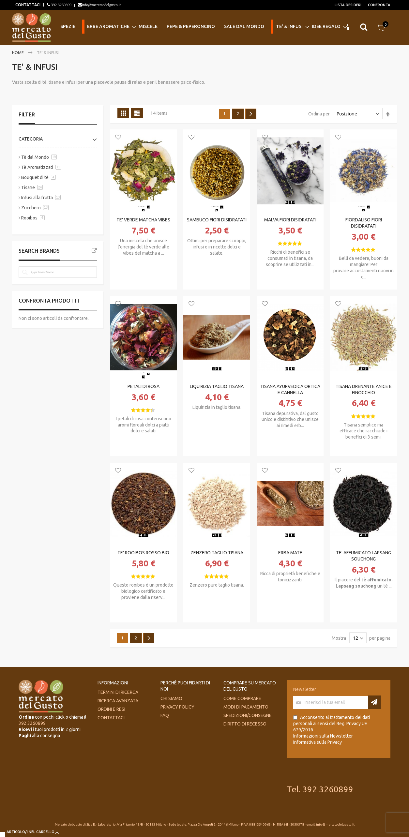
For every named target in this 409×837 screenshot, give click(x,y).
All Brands (94, 250)
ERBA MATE (290, 552)
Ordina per (319, 113)
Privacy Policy (177, 707)
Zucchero (31, 207)
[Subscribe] (374, 702)
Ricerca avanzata (118, 700)
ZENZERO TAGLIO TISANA (216, 552)
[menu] (200, 27)
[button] (118, 137)
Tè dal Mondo (35, 157)
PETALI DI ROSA (143, 386)
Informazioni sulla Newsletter (323, 736)
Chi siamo (171, 698)
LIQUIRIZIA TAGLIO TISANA (217, 386)
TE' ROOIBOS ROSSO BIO (143, 552)
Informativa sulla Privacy (317, 742)
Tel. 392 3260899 (320, 789)
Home (18, 53)
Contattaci (111, 717)
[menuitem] (70, 27)
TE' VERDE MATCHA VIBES (143, 219)
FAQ (164, 715)
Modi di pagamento (245, 707)
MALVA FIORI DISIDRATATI (290, 219)
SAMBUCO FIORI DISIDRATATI (217, 219)
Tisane (28, 187)
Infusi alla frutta (37, 197)
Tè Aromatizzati (37, 167)
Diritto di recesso (244, 723)
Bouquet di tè (35, 177)
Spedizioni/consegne (247, 715)
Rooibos (29, 217)
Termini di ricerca (118, 692)
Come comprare (242, 698)
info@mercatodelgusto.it (101, 5)
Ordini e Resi (111, 709)
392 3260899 (60, 5)
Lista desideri (348, 5)
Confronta (379, 5)
